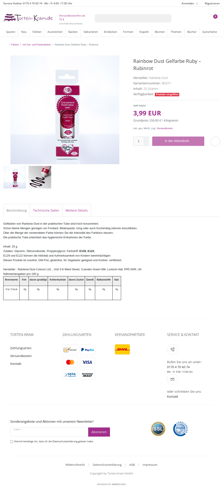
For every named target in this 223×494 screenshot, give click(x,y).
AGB (132, 465)
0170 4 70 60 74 (178, 367)
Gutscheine (209, 32)
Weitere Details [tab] (77, 210)
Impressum (150, 465)
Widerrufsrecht (75, 465)
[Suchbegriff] (127, 18)
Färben (37, 32)
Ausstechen (55, 32)
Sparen (10, 32)
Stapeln (144, 32)
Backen (73, 32)
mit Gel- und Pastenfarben (37, 44)
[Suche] (165, 18)
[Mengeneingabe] (138, 141)
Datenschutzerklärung (107, 465)
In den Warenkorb (183, 141)
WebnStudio (119, 484)
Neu (24, 32)
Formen (128, 32)
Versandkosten (165, 128)
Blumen (160, 32)
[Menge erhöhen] (146, 139)
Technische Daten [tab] (46, 210)
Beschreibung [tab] (17, 210)
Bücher (191, 32)
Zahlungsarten (21, 348)
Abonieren (99, 432)
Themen (176, 32)
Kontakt (15, 364)
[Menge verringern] (146, 143)
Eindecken (110, 32)
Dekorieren (91, 32)
